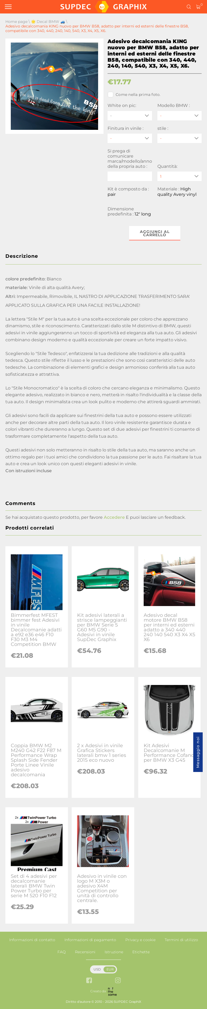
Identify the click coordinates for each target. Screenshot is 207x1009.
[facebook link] (89, 980)
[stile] (179, 138)
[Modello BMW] (179, 115)
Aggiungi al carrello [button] (155, 233)
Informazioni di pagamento (90, 939)
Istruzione (114, 951)
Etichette (141, 951)
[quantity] (179, 176)
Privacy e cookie (140, 939)
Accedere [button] (114, 517)
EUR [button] (110, 969)
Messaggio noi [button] (197, 752)
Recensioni (85, 951)
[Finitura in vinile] (130, 138)
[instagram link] (118, 980)
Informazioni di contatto (32, 939)
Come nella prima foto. (134, 95)
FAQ (61, 951)
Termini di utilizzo (181, 939)
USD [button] (97, 969)
